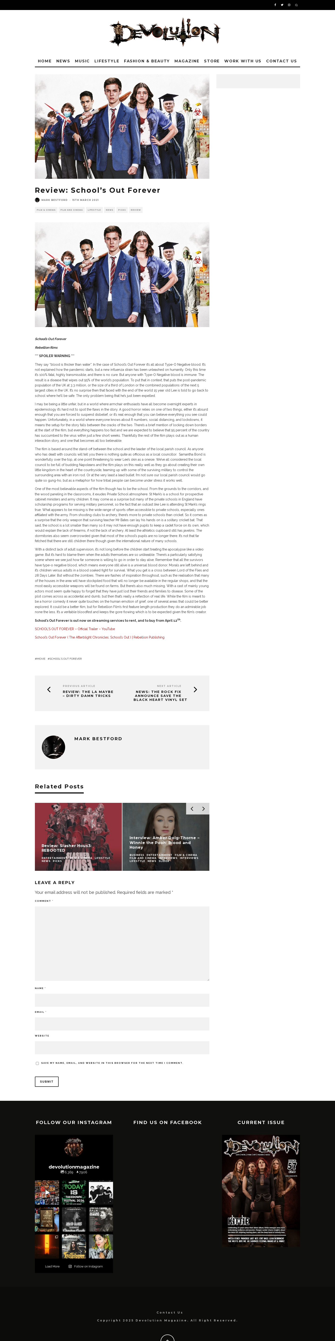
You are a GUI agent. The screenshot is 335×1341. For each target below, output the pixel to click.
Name (40, 988)
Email (41, 1012)
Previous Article (79, 686)
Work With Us (242, 61)
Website (42, 1035)
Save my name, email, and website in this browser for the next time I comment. (112, 1063)
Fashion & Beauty (147, 61)
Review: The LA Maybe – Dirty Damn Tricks (88, 694)
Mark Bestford (54, 200)
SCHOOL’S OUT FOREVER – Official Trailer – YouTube (75, 629)
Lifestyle (106, 61)
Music (82, 61)
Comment (44, 901)
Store (212, 61)
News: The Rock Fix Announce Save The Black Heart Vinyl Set (161, 696)
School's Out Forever (66, 658)
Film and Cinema (71, 210)
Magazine (186, 61)
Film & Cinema (46, 210)
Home (45, 61)
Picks (122, 210)
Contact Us (281, 61)
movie (41, 658)
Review (136, 210)
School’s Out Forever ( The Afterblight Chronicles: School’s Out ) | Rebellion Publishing (99, 637)
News (63, 61)
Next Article (169, 686)
